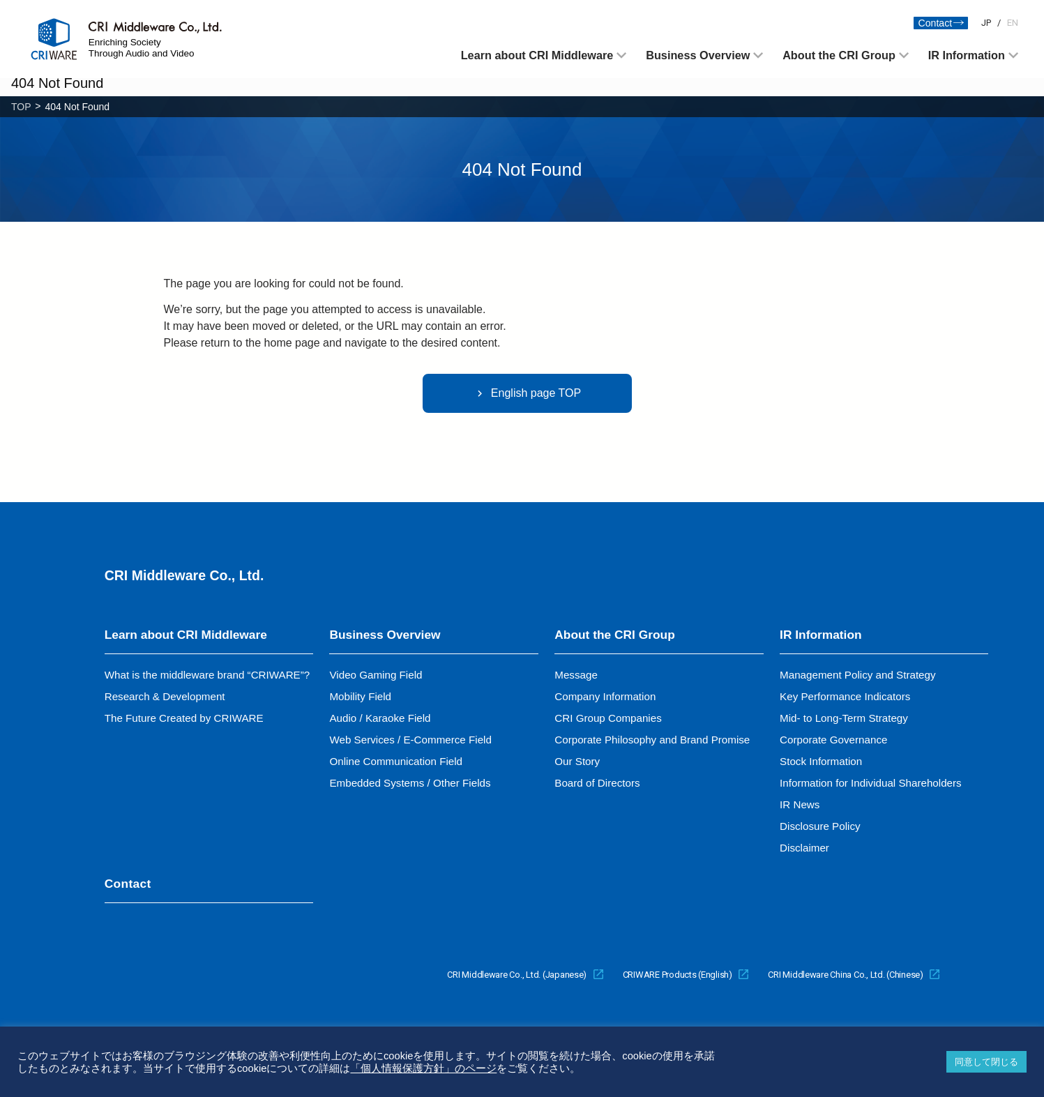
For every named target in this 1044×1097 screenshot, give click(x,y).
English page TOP (527, 393)
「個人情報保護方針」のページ (423, 1068)
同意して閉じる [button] (986, 1062)
